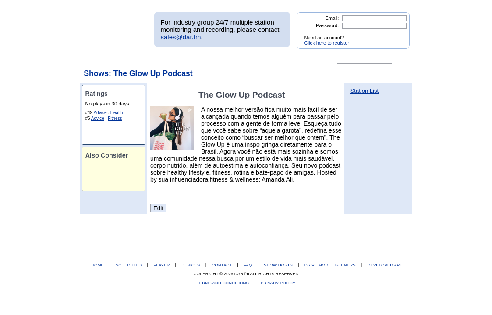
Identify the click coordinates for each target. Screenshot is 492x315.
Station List (364, 91)
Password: (327, 25)
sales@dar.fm (181, 37)
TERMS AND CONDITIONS (223, 282)
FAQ (248, 264)
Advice (99, 112)
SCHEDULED (129, 264)
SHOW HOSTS (279, 264)
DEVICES (191, 264)
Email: (332, 18)
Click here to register (327, 43)
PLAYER (162, 264)
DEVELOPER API (384, 264)
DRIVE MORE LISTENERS (330, 264)
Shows (96, 73)
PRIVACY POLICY (278, 282)
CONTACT (222, 264)
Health (116, 112)
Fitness (115, 118)
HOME (98, 264)
